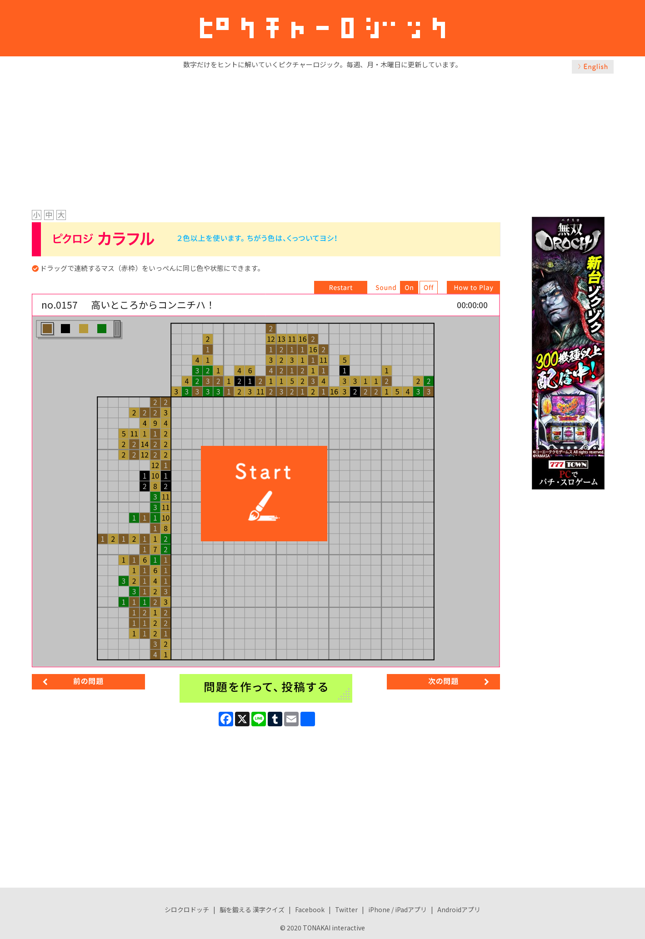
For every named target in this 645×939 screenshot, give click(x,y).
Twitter (346, 909)
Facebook (310, 909)
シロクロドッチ (187, 909)
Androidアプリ (458, 909)
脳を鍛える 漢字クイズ (252, 909)
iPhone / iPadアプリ (397, 909)
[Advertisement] (322, 139)
